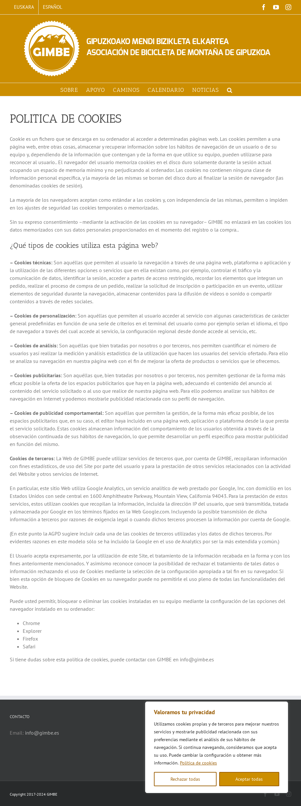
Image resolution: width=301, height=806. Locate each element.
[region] (216, 747)
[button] (229, 89)
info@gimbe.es (42, 732)
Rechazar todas (185, 779)
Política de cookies (198, 763)
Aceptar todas (249, 779)
